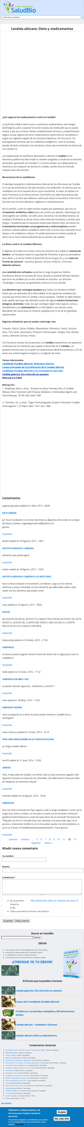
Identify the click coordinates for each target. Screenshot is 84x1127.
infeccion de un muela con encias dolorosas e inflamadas (27, 1062)
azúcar (6, 612)
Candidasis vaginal (12, 707)
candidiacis (8, 647)
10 (58, 839)
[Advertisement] (25, 51)
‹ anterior (24, 839)
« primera (12, 839)
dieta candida (9, 513)
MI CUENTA (6, 1103)
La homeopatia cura (13, 1095)
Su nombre (8, 856)
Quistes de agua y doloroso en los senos (21, 1067)
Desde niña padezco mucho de (17, 1078)
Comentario (9, 877)
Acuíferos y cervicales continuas (18, 1075)
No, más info (62, 1118)
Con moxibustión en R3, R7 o (16, 1080)
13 (75, 839)
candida (6, 767)
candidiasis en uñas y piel (15, 679)
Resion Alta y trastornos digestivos (19, 1060)
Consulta (9, 1083)
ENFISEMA (9, 1052)
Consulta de (10, 1070)
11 (64, 839)
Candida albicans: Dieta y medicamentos (36, 1035)
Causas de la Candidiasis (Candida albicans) (37, 1002)
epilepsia (9, 1088)
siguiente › (37, 843)
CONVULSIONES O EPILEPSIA (17, 1090)
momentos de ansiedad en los (17, 1065)
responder (7, 534)
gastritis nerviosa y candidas (18, 548)
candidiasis (8, 803)
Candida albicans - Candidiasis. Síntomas (36, 1024)
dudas (8, 1098)
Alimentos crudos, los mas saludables (20, 1085)
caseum (9, 1055)
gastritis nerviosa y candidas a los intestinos (26, 576)
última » (49, 843)
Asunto (6, 866)
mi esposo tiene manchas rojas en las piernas (23, 1050)
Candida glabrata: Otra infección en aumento (25, 374)
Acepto (62, 1112)
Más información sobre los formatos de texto (53, 900)
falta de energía (11, 1057)
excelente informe (12, 1073)
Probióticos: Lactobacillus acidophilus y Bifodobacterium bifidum (45, 1013)
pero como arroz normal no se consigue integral (28, 739)
